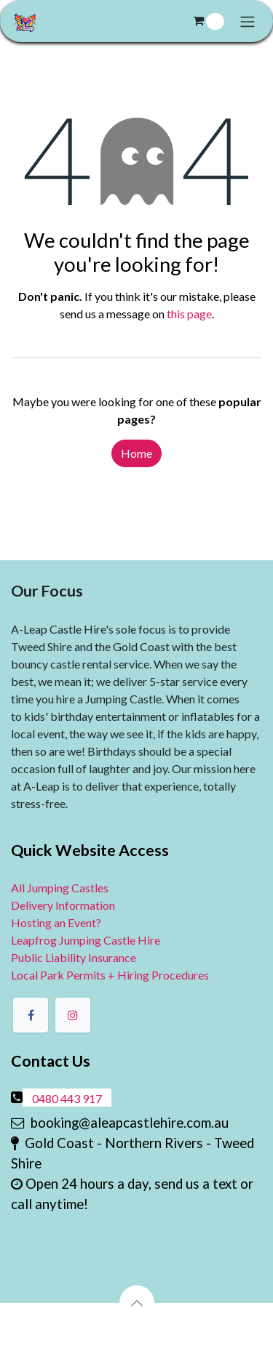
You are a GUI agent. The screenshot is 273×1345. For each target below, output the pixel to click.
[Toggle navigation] (247, 21)
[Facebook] (30, 1015)
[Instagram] (72, 1015)
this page (189, 313)
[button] (136, 1302)
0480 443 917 (67, 1098)
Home (136, 453)
